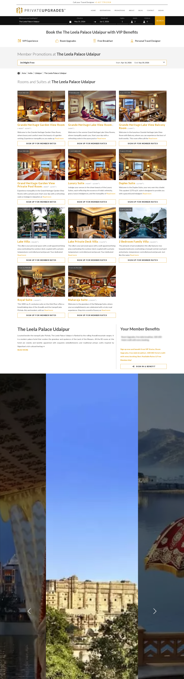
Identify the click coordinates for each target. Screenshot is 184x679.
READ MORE (22, 350)
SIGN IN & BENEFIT (143, 366)
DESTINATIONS (105, 10)
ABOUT (131, 10)
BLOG (140, 10)
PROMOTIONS (120, 10)
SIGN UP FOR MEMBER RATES (41, 143)
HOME (93, 10)
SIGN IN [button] (161, 10)
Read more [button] (59, 138)
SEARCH (160, 21)
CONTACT (150, 10)
